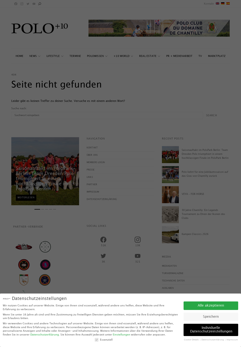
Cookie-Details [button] (191, 340)
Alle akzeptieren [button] (211, 305)
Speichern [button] (211, 316)
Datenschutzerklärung (44, 334)
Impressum (232, 340)
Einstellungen (121, 334)
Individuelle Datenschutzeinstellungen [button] (211, 329)
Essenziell (104, 340)
